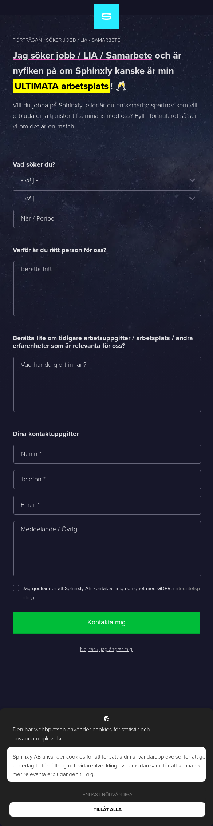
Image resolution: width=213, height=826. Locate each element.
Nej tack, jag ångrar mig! (106, 649)
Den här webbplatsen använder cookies (62, 729)
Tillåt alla (108, 809)
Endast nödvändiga (108, 794)
